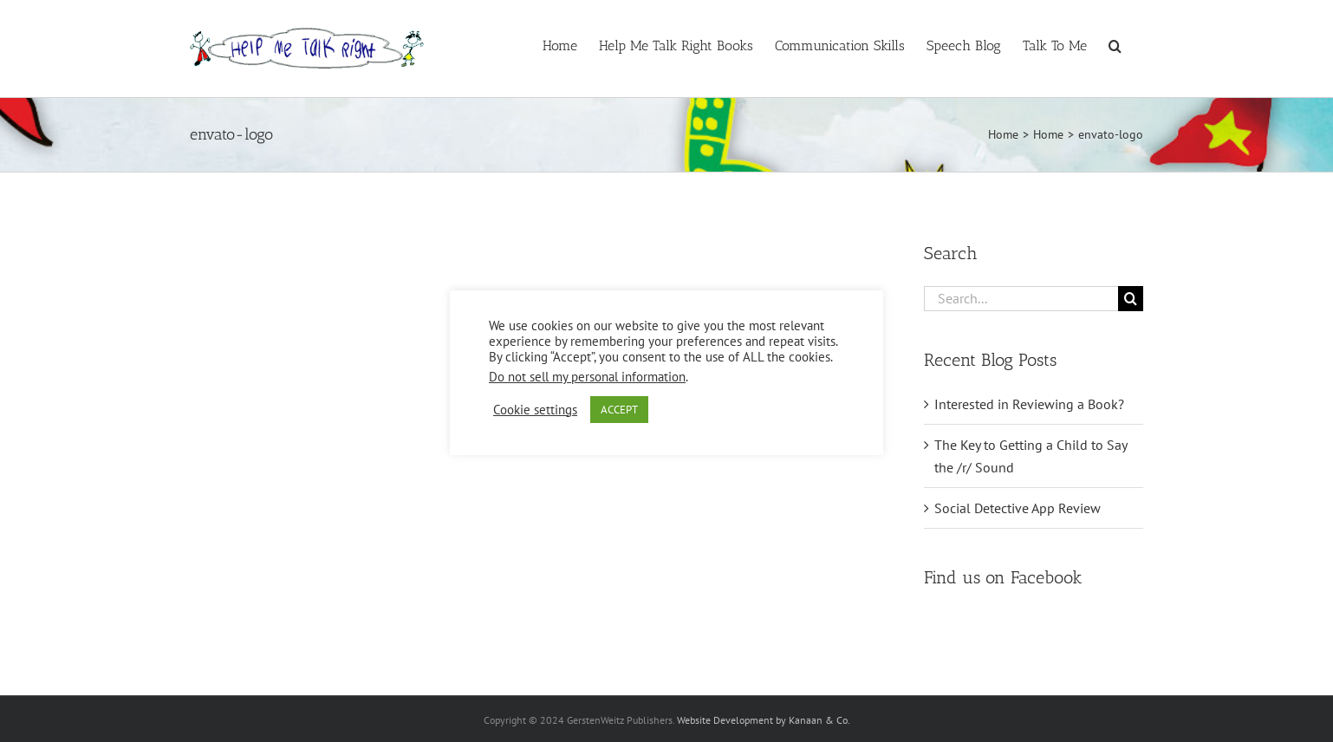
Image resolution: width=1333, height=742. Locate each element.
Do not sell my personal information (587, 376)
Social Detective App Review (1017, 508)
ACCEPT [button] (619, 409)
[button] (1115, 44)
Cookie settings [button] (535, 410)
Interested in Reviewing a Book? (1029, 404)
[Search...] (1021, 298)
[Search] (1130, 298)
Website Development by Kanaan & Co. (763, 719)
